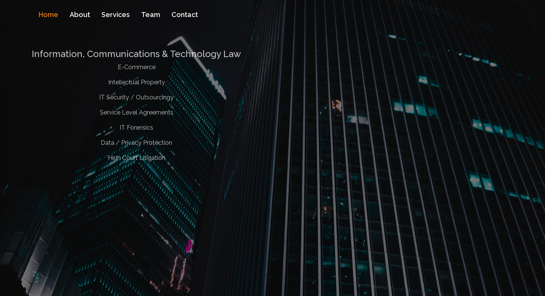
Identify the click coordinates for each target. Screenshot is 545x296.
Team (150, 15)
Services (115, 15)
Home (48, 15)
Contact (184, 15)
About (80, 15)
